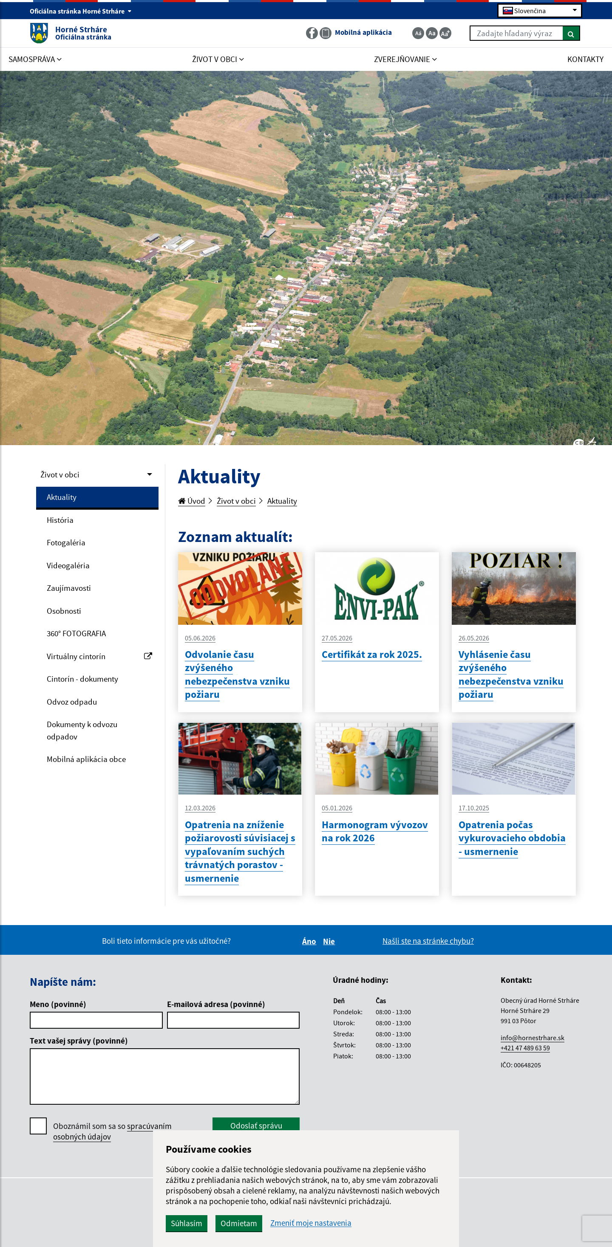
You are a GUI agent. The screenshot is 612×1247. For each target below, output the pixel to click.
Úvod (191, 501)
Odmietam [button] (239, 1223)
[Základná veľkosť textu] (432, 33)
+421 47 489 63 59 (525, 1048)
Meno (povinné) (58, 1004)
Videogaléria (68, 565)
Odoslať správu (256, 1125)
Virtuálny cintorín (99, 656)
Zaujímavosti (69, 588)
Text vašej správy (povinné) (79, 1040)
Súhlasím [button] (186, 1223)
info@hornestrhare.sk (532, 1037)
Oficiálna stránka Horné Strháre (81, 11)
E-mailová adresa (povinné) (216, 1004)
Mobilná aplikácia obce (86, 759)
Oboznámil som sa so (112, 1131)
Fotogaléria (66, 542)
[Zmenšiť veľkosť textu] (418, 33)
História (60, 520)
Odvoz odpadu (72, 702)
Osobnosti (64, 611)
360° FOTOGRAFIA (76, 633)
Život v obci (59, 474)
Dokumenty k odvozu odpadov (82, 730)
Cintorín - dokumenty (82, 679)
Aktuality (61, 497)
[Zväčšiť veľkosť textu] (445, 33)
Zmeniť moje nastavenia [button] (310, 1223)
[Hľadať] (571, 33)
